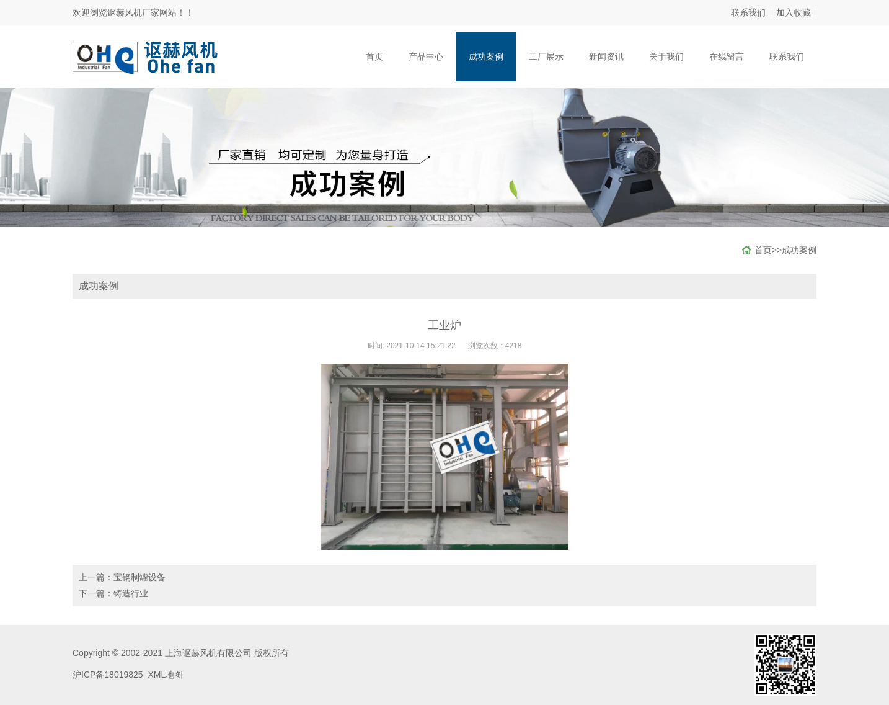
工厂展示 (546, 56)
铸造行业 (130, 593)
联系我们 (748, 12)
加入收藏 (793, 12)
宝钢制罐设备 (139, 577)
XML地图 (165, 675)
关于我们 (666, 56)
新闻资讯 (606, 56)
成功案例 (486, 56)
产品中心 (426, 56)
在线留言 (726, 56)
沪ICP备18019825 (108, 675)
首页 (374, 56)
